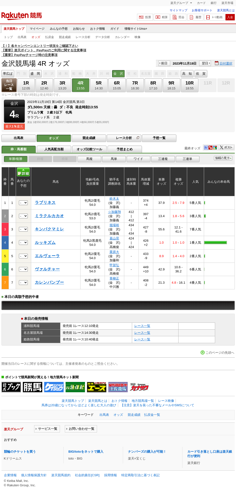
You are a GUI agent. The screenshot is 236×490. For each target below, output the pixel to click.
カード (201, 3)
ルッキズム (45, 242)
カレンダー (122, 37)
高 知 (187, 73)
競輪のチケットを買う (20, 451)
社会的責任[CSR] (87, 475)
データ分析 (102, 37)
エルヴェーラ (47, 256)
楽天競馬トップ (14, 28)
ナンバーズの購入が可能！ (147, 451)
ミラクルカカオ (49, 216)
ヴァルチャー (47, 269)
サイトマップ (178, 10)
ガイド (114, 28)
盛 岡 (35, 73)
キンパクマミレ (49, 229)
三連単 (187, 159)
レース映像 (166, 401)
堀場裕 (114, 225)
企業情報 (10, 475)
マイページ (37, 28)
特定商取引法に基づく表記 (140, 475)
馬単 (114, 159)
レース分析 (83, 37)
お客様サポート (202, 10)
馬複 (89, 159)
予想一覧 (159, 138)
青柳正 (114, 278)
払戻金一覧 (152, 415)
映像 (137, 37)
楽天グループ (179, 3)
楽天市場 (227, 3)
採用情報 (110, 475)
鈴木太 (114, 198)
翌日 (205, 63)
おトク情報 (97, 28)
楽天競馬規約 (60, 475)
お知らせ (79, 28)
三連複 (163, 159)
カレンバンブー (49, 282)
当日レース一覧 (9, 85)
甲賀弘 (114, 265)
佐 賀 (201, 73)
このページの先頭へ (220, 352)
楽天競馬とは (226, 10)
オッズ (35, 37)
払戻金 (49, 37)
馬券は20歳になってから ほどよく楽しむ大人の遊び (79, 405)
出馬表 (22, 37)
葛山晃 (114, 238)
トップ (8, 37)
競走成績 (65, 37)
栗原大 (114, 252)
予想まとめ (125, 149)
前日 (164, 63)
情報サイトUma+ (136, 28)
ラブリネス (45, 202)
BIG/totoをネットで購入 (86, 451)
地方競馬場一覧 (143, 401)
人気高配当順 (54, 149)
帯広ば (8, 73)
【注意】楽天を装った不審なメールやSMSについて (157, 405)
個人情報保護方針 (34, 475)
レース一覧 (142, 326)
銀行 (214, 3)
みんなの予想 (59, 28)
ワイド (138, 159)
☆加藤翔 (114, 212)
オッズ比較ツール (89, 149)
